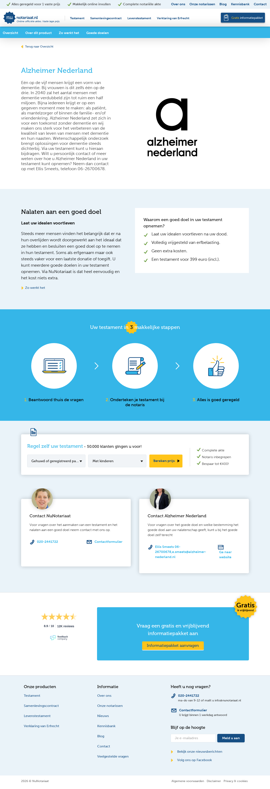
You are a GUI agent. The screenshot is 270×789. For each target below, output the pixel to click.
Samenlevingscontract (106, 18)
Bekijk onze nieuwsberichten (196, 752)
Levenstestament (139, 18)
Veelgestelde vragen (113, 756)
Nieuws (103, 716)
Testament (77, 18)
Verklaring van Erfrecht (173, 18)
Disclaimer (214, 781)
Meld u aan (231, 738)
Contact (260, 4)
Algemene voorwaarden (187, 781)
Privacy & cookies (236, 781)
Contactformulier (108, 542)
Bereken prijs (164, 461)
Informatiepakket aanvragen (173, 645)
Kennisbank (240, 4)
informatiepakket (247, 18)
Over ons (178, 4)
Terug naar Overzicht (37, 46)
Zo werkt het (33, 288)
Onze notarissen (202, 4)
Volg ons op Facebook (191, 760)
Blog (223, 4)
